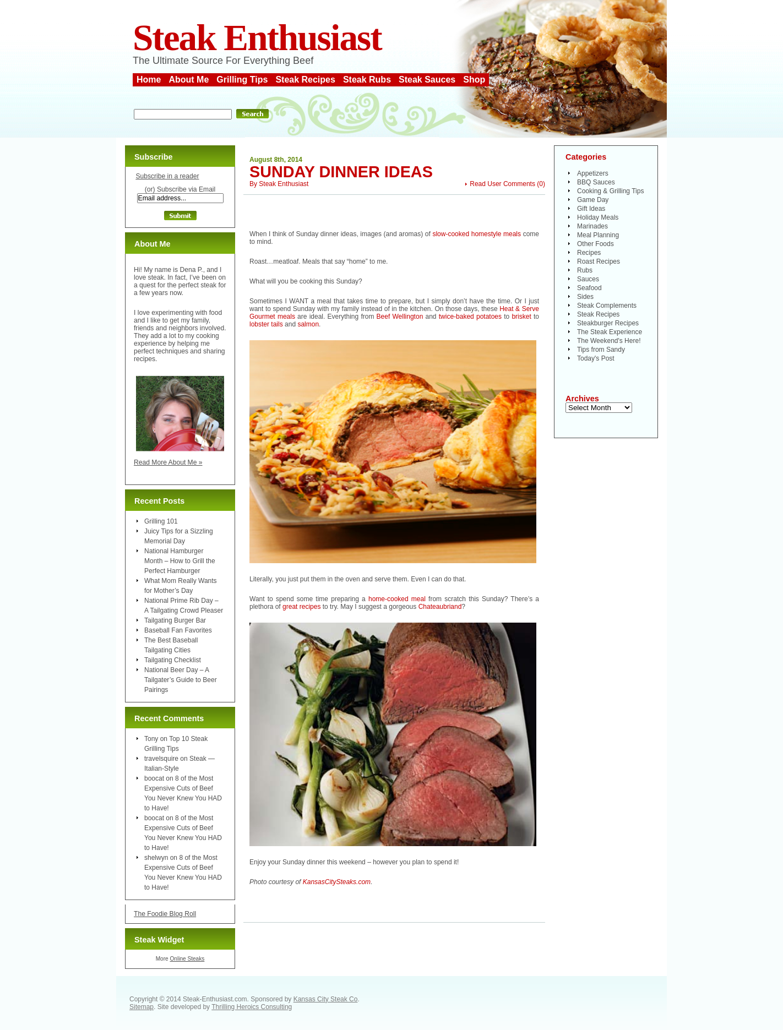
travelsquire (161, 758)
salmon (308, 324)
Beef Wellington (400, 316)
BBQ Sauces (596, 182)
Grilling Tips (242, 79)
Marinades (592, 226)
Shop (474, 79)
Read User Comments (502, 184)
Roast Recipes (598, 261)
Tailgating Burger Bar (175, 620)
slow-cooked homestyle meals (476, 234)
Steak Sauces (427, 79)
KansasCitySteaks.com (337, 882)
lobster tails (266, 324)
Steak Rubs (367, 79)
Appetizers (592, 173)
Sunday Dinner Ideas (341, 172)
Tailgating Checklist (172, 660)
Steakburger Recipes (608, 323)
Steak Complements (607, 305)
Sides (585, 297)
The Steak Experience (609, 332)
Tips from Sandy (601, 349)
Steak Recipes (305, 79)
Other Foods (595, 244)
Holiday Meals (597, 217)
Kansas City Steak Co (325, 999)
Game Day (592, 200)
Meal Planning (598, 235)
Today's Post (596, 358)
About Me (188, 79)
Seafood (589, 288)
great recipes (301, 607)
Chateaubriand (440, 607)
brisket (521, 316)
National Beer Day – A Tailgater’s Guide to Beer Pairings (180, 680)
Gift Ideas (591, 208)
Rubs (584, 270)
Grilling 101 (161, 521)
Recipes (589, 253)
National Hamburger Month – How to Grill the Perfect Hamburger (179, 561)
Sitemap (141, 1007)
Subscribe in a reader (167, 176)
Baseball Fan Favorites (178, 630)
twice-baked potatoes (470, 316)
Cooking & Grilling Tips (610, 191)
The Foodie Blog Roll (165, 914)
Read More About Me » (168, 462)
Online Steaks (187, 959)
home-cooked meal (398, 599)
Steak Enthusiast (257, 37)
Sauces (588, 279)
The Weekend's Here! (608, 341)
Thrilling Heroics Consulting (251, 1007)
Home (149, 79)
